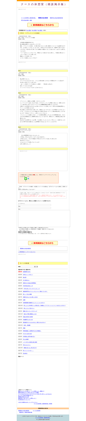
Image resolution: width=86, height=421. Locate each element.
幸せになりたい (27, 345)
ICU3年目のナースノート (24, 399)
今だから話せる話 (27, 333)
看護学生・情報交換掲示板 (25, 412)
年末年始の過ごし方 (28, 285)
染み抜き (25, 353)
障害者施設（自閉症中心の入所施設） (32, 330)
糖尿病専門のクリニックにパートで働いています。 (35, 291)
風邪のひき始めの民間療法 (29, 283)
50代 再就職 (27, 325)
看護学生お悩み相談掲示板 (56, 17)
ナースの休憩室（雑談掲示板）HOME (43, 403)
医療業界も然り (27, 271)
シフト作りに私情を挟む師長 (30, 342)
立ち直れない (26, 280)
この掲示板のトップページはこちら (26, 251)
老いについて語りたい (29, 308)
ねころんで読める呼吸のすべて (25, 395)
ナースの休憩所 (36, 410)
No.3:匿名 (40, 30)
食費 (24, 299)
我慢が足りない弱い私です (30, 347)
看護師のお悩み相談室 (25, 248)
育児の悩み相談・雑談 (26, 20)
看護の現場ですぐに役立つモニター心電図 (28, 392)
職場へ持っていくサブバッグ (30, 311)
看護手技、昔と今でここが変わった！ (27, 398)
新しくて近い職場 (27, 294)
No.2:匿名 (34, 30)
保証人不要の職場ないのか (30, 314)
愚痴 (24, 328)
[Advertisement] (42, 13)
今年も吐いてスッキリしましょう (32, 288)
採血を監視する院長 (28, 316)
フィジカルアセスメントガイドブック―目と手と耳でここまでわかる (35, 394)
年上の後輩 (25, 339)
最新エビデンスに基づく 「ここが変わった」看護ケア (31, 391)
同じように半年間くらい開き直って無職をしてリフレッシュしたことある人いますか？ (45, 305)
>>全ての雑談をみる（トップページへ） (28, 402)
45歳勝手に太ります (28, 319)
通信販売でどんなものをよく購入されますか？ (34, 322)
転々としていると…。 (28, 350)
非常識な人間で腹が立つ (29, 336)
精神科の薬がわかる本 (23, 396)
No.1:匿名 (28, 30)
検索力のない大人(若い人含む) (30, 297)
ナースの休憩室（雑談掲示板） (44, 4)
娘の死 (24, 277)
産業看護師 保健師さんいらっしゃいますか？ (34, 302)
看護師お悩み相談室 (43, 17)
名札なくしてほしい (28, 274)
